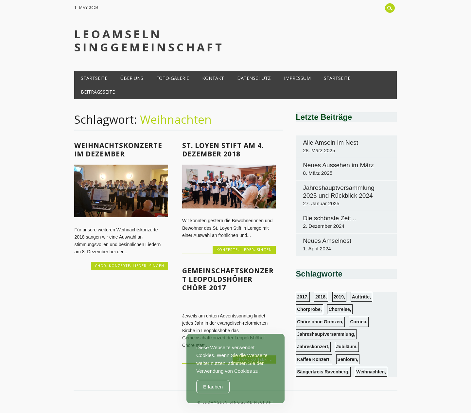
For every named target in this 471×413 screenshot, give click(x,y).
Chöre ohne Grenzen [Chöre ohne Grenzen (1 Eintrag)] (319, 321)
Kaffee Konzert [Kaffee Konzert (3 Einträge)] (313, 359)
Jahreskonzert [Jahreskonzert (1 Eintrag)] (312, 346)
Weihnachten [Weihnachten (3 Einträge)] (370, 371)
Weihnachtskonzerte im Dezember (118, 149)
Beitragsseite (98, 92)
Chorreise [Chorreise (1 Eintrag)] (339, 309)
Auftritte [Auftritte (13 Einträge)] (361, 296)
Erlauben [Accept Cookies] (213, 386)
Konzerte (119, 265)
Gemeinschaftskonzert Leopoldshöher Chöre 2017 (228, 279)
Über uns (131, 78)
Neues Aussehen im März (338, 165)
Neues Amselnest (327, 240)
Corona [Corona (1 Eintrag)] (358, 321)
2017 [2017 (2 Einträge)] (302, 296)
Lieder (140, 265)
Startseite (94, 78)
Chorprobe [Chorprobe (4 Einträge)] (309, 309)
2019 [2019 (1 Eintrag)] (339, 296)
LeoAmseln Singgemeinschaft (149, 41)
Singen (156, 265)
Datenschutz (254, 78)
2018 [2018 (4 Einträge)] (320, 296)
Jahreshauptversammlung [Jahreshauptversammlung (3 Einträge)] (325, 334)
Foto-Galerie (172, 78)
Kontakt (213, 78)
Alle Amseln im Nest (330, 142)
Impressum (297, 78)
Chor (100, 265)
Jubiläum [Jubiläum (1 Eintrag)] (346, 346)
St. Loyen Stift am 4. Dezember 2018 (223, 149)
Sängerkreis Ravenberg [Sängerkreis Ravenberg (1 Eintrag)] (322, 371)
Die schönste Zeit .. (329, 218)
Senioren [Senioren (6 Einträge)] (347, 359)
